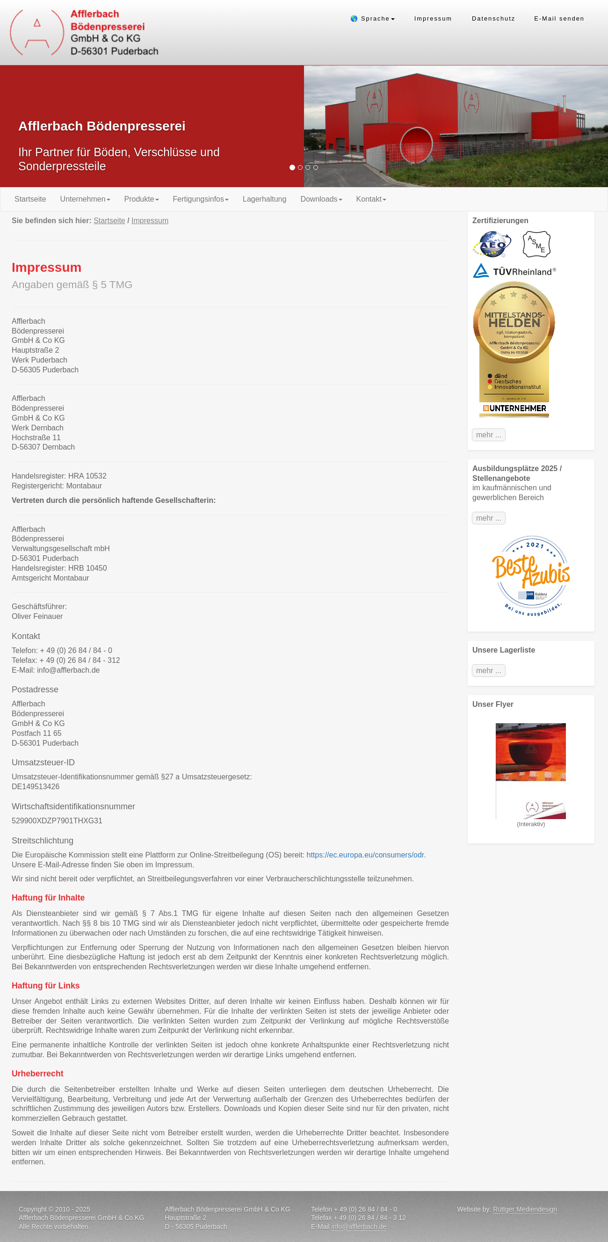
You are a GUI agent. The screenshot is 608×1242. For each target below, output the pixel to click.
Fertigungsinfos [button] (201, 199)
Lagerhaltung (264, 199)
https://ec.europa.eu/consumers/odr (365, 855)
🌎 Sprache (372, 18)
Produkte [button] (141, 199)
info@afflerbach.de (359, 1226)
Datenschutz (493, 18)
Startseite (33, 198)
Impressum (433, 18)
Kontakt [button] (371, 199)
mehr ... (488, 435)
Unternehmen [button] (85, 199)
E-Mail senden (559, 18)
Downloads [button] (321, 199)
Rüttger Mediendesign (525, 1209)
